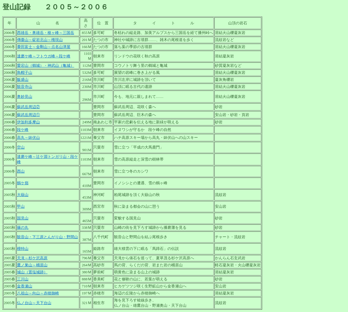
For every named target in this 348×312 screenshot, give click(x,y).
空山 (21, 147)
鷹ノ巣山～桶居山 (32, 265)
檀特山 (22, 248)
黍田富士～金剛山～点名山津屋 (43, 47)
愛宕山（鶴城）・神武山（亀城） (45, 65)
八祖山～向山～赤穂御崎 (38, 293)
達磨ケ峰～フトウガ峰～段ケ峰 (43, 56)
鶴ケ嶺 (22, 183)
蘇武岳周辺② (28, 107)
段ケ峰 (22, 129)
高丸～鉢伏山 (28, 137)
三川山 (22, 279)
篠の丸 (22, 227)
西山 (21, 171)
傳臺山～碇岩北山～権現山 (40, 39)
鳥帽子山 (24, 72)
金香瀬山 (24, 286)
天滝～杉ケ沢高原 (32, 258)
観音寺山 (24, 86)
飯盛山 (22, 79)
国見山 (22, 218)
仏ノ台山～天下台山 (34, 303)
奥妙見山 (24, 96)
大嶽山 (22, 194)
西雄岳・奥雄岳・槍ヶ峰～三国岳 (45, 32)
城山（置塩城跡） (32, 272)
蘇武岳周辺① (28, 114)
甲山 (21, 206)
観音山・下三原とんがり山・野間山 (47, 237)
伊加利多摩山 (28, 122)
